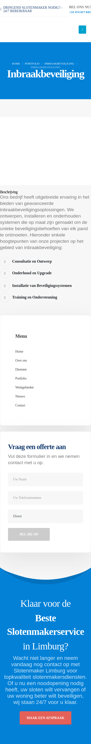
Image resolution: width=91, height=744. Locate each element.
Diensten (21, 369)
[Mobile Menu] (82, 29)
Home (19, 351)
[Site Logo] (26, 29)
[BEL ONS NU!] (80, 9)
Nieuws (20, 396)
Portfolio (20, 378)
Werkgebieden (24, 387)
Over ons (21, 360)
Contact (20, 405)
